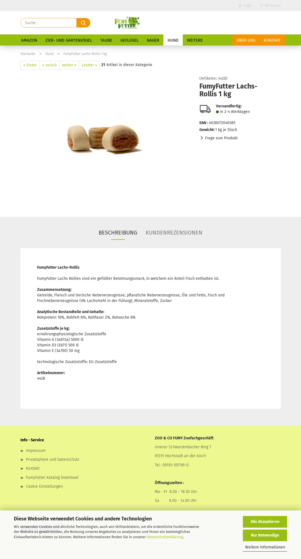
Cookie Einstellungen (44, 486)
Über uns (245, 40)
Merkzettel (270, 5)
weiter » (69, 65)
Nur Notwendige (265, 535)
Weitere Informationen (265, 547)
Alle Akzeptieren (265, 521)
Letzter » (89, 65)
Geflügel (129, 40)
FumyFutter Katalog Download (52, 477)
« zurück (49, 65)
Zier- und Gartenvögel (68, 40)
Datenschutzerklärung (164, 537)
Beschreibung (118, 232)
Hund (173, 40)
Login (245, 5)
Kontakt (272, 40)
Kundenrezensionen (174, 232)
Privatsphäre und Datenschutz (52, 459)
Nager (153, 40)
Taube (106, 40)
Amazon (29, 40)
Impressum (36, 450)
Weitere (195, 40)
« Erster (30, 65)
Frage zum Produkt (221, 138)
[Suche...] (83, 22)
